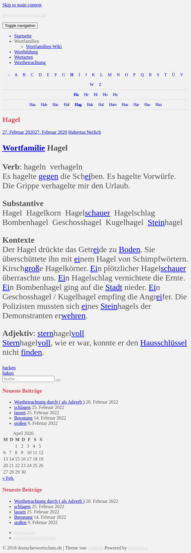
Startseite (23, 35)
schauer (97, 212)
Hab (44, 104)
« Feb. (8, 478)
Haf (66, 104)
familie (33, 147)
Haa (32, 104)
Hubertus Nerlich (84, 132)
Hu (115, 94)
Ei (94, 268)
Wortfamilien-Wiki (44, 46)
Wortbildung (26, 51)
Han (125, 104)
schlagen (22, 407)
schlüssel (172, 342)
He (86, 94)
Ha (76, 94)
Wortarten (23, 57)
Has (147, 104)
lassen (20, 412)
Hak (90, 104)
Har (136, 104)
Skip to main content (22, 4)
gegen (48, 176)
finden (31, 352)
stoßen (20, 423)
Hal (101, 104)
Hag (78, 104)
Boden (129, 249)
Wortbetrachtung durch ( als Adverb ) (49, 401)
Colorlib (95, 547)
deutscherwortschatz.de (24, 14)
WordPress (138, 547)
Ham (112, 104)
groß (31, 268)
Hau (158, 104)
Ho (105, 94)
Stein (156, 222)
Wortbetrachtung (30, 62)
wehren (73, 315)
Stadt (113, 287)
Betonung (23, 417)
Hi (95, 94)
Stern (11, 342)
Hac (55, 104)
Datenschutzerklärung (34, 537)
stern (45, 333)
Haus (148, 342)
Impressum (24, 532)
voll (77, 333)
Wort (11, 147)
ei (88, 176)
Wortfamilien (26, 41)
